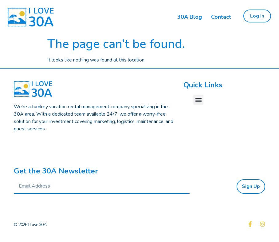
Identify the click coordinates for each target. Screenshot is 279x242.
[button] (198, 100)
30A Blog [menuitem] (189, 17)
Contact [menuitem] (221, 17)
